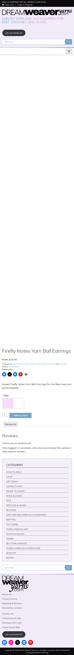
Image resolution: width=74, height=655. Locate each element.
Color (6, 395)
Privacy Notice (9, 598)
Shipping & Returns (12, 603)
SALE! (9, 476)
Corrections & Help (11, 618)
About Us (7, 594)
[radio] (8, 403)
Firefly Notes (13, 366)
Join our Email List (13, 32)
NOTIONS (11, 510)
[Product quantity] (5, 414)
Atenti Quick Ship (11, 627)
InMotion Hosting (41, 652)
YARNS (9, 538)
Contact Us (7, 613)
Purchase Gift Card (11, 622)
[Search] (68, 42)
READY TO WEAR (15, 491)
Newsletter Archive (12, 607)
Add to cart (20, 415)
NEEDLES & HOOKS (16, 505)
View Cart (8, 5)
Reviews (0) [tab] (10, 424)
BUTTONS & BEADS (16, 543)
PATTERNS (12, 524)
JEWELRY (11, 553)
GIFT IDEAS (41, 364)
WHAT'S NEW (29, 364)
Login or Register (25, 5)
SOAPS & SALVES (15, 534)
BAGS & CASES (14, 495)
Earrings (51, 364)
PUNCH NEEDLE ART (17, 529)
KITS (8, 500)
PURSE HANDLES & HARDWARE (23, 548)
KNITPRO (11, 519)
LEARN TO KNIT (14, 486)
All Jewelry (17, 364)
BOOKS (10, 557)
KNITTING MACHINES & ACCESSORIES (26, 514)
